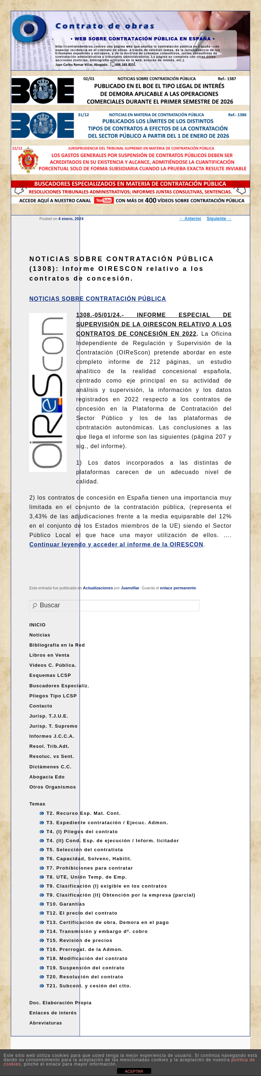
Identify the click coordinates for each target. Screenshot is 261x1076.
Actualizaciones (98, 588)
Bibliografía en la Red (57, 645)
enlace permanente (178, 588)
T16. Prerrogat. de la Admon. (84, 949)
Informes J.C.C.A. (51, 736)
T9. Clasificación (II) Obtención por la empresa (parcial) (120, 895)
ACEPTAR (134, 1071)
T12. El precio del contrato (82, 913)
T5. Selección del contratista (84, 849)
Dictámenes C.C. (50, 766)
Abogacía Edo (47, 777)
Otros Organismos (52, 787)
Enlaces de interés (53, 1012)
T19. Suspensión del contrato (85, 967)
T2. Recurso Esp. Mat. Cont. (83, 813)
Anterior (190, 218)
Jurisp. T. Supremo (53, 726)
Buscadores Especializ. (59, 685)
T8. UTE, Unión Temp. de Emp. (86, 877)
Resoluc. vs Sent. (51, 756)
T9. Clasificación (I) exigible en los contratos (106, 886)
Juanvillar (130, 588)
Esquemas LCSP (50, 675)
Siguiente (219, 218)
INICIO (37, 625)
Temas (37, 804)
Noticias (39, 635)
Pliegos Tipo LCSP (53, 695)
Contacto (40, 706)
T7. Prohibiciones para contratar (89, 868)
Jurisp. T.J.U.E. (48, 716)
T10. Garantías (65, 904)
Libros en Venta (49, 655)
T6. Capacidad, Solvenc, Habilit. (89, 858)
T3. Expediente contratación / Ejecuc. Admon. (107, 822)
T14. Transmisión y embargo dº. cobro (97, 931)
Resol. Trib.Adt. (49, 746)
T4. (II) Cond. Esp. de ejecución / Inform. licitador (112, 840)
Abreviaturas (45, 1023)
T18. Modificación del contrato (87, 958)
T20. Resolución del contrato (84, 976)
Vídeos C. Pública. (52, 665)
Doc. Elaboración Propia (60, 1002)
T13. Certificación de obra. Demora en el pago (107, 922)
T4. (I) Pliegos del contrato (82, 831)
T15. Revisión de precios (79, 940)
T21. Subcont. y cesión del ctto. (88, 985)
